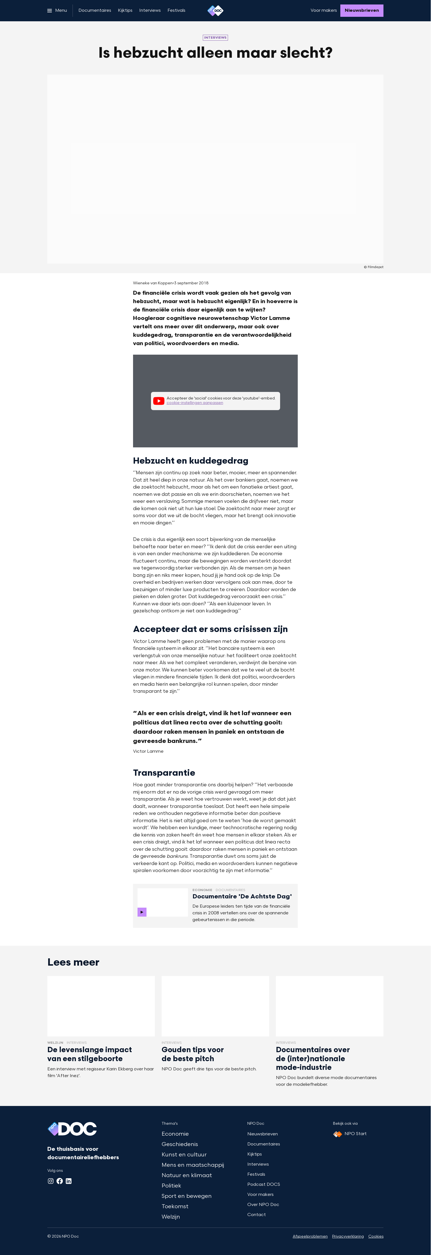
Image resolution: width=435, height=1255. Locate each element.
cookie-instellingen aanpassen (195, 403)
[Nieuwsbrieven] (361, 10)
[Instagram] (50, 1181)
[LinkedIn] (68, 1181)
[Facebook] (59, 1181)
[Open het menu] (57, 10)
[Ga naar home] (215, 10)
